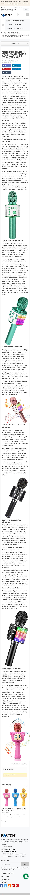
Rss (9, 885)
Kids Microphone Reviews (22, 763)
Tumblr (6, 72)
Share (6, 65)
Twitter (16, 65)
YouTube (13, 885)
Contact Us (10, 9)
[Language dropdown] (26, 9)
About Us (3, 9)
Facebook (1, 885)
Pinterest (7, 69)
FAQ (15, 9)
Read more (4, 821)
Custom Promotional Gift (7, 10)
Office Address (17, 7)
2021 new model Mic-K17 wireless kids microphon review (14, 809)
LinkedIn (16, 69)
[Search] (23, 14)
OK (25, 864)
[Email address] (11, 864)
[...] (7, 844)
